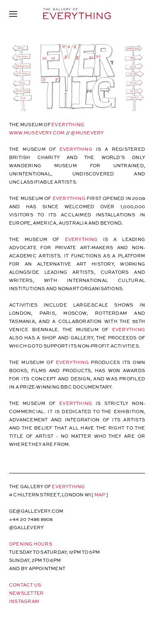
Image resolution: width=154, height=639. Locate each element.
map (100, 494)
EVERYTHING (76, 149)
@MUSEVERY (87, 133)
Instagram (24, 601)
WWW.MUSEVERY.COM (37, 133)
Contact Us (25, 585)
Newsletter (26, 593)
